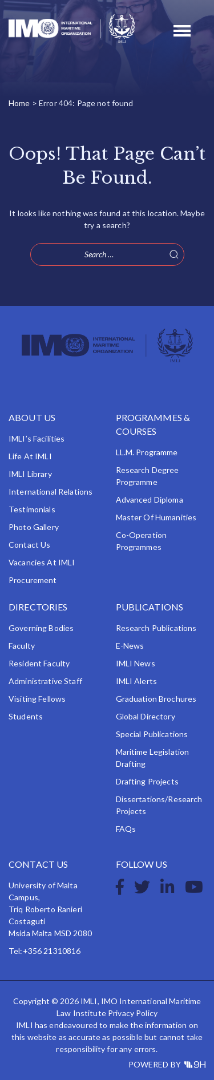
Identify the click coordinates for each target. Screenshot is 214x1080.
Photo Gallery (34, 527)
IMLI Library (30, 474)
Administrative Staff (45, 681)
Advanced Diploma (149, 499)
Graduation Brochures (156, 698)
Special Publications (152, 734)
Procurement (33, 580)
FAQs (126, 829)
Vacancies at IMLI (42, 562)
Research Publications (156, 628)
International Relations (50, 491)
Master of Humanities (156, 517)
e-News (130, 645)
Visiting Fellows (37, 698)
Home (19, 103)
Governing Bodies (41, 628)
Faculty (22, 645)
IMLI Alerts (137, 681)
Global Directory (145, 716)
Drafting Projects (147, 781)
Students (26, 716)
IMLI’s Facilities (36, 438)
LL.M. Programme (147, 452)
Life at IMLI (30, 456)
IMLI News (135, 663)
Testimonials (32, 509)
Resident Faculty (39, 663)
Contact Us (29, 544)
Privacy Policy (133, 1013)
